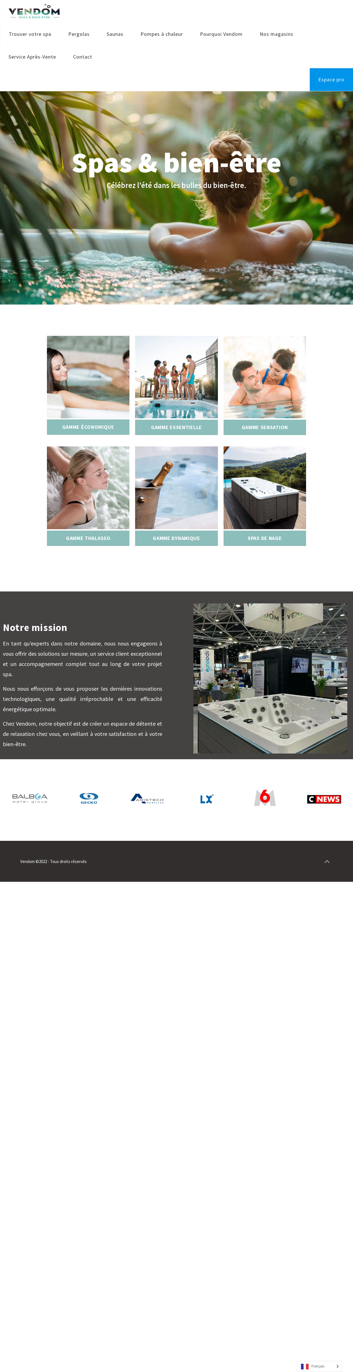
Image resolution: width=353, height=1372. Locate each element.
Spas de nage (265, 538)
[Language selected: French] (320, 1366)
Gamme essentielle (176, 427)
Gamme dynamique (176, 538)
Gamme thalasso (88, 538)
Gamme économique (88, 427)
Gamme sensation (265, 427)
